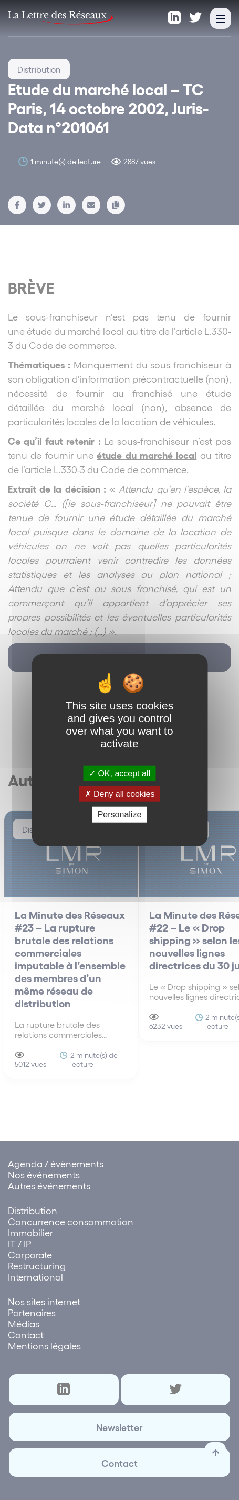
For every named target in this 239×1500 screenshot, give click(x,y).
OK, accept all (119, 773)
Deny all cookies (120, 793)
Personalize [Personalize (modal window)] (120, 814)
